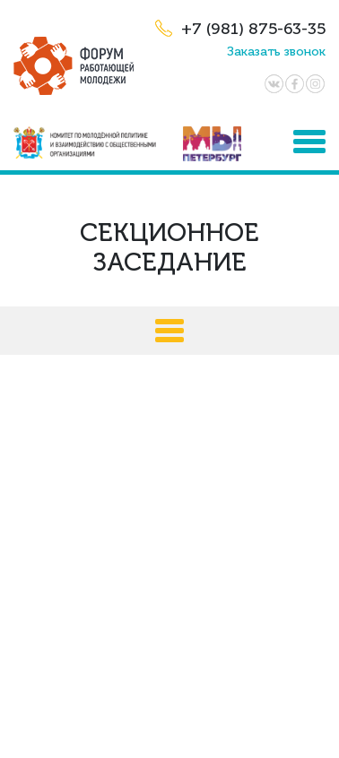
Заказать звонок (276, 52)
